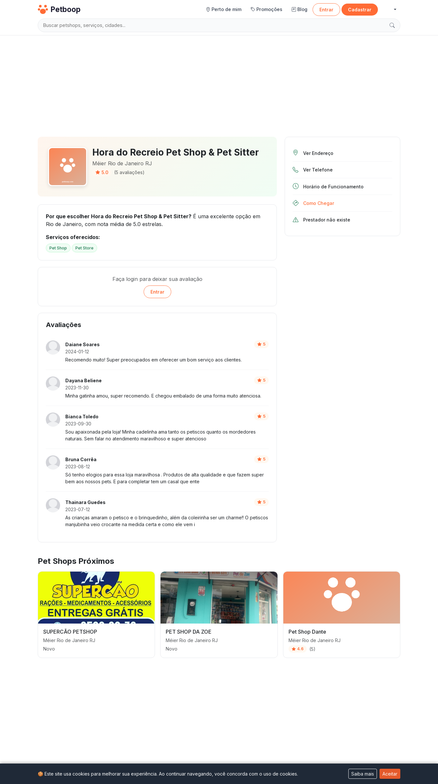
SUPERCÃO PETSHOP (70, 631)
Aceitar (389, 774)
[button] (389, 9)
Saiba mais (362, 774)
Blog (299, 9)
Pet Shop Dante (307, 631)
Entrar (326, 9)
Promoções (266, 9)
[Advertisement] (219, 83)
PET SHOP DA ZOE (189, 631)
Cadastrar (359, 9)
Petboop (59, 9)
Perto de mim (223, 9)
